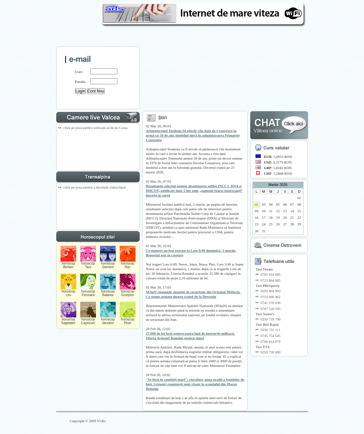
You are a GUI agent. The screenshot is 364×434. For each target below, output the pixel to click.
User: (79, 72)
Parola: (80, 82)
